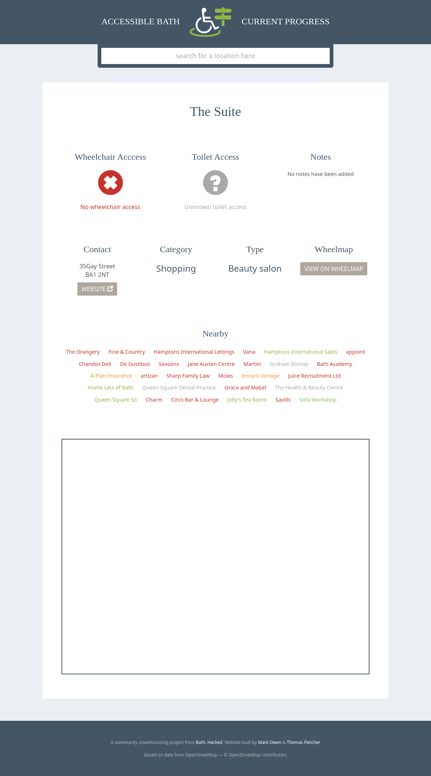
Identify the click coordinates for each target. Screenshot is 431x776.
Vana (249, 351)
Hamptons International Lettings (194, 351)
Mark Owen (269, 742)
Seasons (169, 363)
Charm (154, 399)
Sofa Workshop (318, 399)
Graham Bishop (289, 363)
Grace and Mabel (245, 387)
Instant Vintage (260, 375)
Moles (225, 375)
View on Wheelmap (333, 269)
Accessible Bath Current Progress (215, 22)
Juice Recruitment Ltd (314, 375)
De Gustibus (135, 363)
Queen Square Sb (115, 399)
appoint (355, 351)
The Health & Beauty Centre (309, 387)
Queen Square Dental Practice (179, 387)
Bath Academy (334, 363)
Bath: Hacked (209, 742)
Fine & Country (126, 351)
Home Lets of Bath (110, 387)
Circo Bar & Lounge (195, 399)
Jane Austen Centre (211, 363)
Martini (252, 363)
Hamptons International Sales (300, 351)
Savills (283, 399)
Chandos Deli (95, 363)
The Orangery (83, 351)
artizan (149, 375)
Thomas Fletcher (303, 742)
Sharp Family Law (188, 375)
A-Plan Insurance (111, 375)
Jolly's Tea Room (247, 399)
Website (97, 289)
